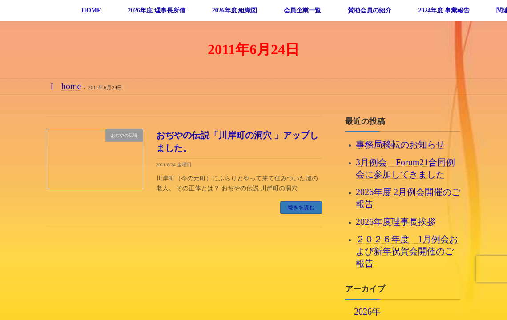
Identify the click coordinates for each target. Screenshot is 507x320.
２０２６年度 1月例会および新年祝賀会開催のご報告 (407, 251)
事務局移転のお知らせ (400, 144)
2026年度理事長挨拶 (396, 221)
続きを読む (301, 207)
